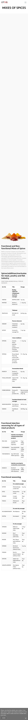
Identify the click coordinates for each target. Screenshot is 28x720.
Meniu (25, 2)
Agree (4, 718)
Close (26, 718)
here (5, 715)
